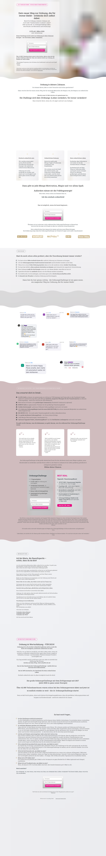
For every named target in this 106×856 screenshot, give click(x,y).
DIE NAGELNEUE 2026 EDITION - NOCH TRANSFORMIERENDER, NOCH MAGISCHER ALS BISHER (39, 388)
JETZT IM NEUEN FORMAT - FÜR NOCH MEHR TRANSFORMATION (32, 4)
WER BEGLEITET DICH (22, 553)
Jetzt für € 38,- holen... (65, 505)
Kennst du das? (21, 251)
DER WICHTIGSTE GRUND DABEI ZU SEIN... (27, 639)
